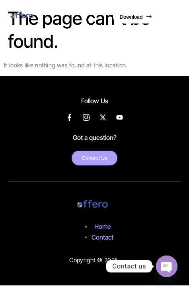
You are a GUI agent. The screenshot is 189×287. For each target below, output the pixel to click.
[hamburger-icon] (174, 18)
